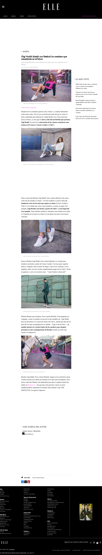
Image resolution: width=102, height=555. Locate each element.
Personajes (3, 521)
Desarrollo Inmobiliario (55, 502)
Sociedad (50, 495)
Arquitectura (51, 506)
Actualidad (51, 512)
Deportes (27, 489)
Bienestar (3, 523)
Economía (27, 517)
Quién (2, 499)
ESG (25, 524)
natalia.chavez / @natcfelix (31, 431)
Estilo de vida (32, 16)
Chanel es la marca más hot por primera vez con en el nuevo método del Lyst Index (87, 94)
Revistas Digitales (89, 16)
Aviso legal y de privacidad (61, 550)
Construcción (52, 500)
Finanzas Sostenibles (54, 529)
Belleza (13, 16)
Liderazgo (50, 514)
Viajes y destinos (5, 519)
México (26, 534)
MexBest (3, 515)
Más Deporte (28, 506)
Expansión (27, 513)
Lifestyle (26, 507)
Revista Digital (28, 509)
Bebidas (2, 518)
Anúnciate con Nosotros (91, 550)
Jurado (2, 526)
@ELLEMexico (28, 433)
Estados (50, 492)
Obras (26, 522)
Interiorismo (51, 507)
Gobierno (27, 533)
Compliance (77, 550)
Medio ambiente (52, 523)
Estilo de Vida (4, 525)
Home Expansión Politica (32, 516)
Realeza (2, 503)
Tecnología (28, 521)
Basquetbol (27, 504)
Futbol (26, 499)
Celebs (22, 16)
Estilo (2, 531)
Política (26, 531)
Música (26, 492)
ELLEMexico (90, 542)
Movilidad (50, 528)
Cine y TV (27, 490)
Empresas (27, 514)
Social (49, 524)
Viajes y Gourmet (5, 509)
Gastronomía (4, 516)
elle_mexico (95, 542)
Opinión (50, 494)
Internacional (29, 519)
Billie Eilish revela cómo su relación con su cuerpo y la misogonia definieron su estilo (86, 86)
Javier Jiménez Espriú (38, 477)
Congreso (50, 489)
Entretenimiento (5, 533)
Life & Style (4, 530)
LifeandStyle (28, 528)
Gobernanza (51, 526)
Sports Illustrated (30, 497)
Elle (1, 489)
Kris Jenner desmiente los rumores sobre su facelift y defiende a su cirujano (86, 110)
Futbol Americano (30, 502)
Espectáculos (4, 501)
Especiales (50, 517)
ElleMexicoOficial (101, 542)
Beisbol (26, 500)
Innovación (51, 531)
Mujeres (26, 526)
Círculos (3, 504)
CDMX (49, 490)
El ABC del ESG (51, 533)
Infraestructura (52, 504)
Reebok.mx (31, 385)
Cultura (2, 511)
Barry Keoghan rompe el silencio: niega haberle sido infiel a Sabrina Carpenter (86, 102)
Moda (5, 16)
